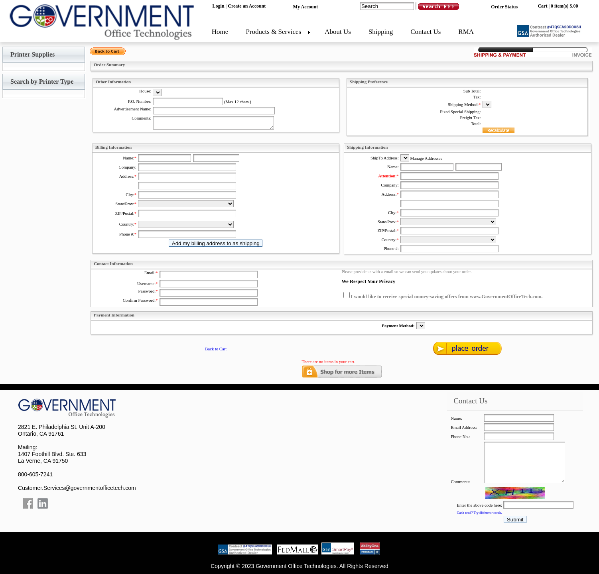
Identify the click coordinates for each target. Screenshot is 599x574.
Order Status (504, 7)
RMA (466, 31)
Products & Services (273, 31)
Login (219, 6)
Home (220, 31)
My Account (305, 7)
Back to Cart (216, 349)
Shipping (380, 31)
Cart (542, 6)
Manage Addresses (426, 158)
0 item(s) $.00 (564, 6)
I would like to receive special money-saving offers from (410, 296)
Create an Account (247, 6)
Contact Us (425, 31)
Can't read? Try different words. (479, 513)
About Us (338, 31)
